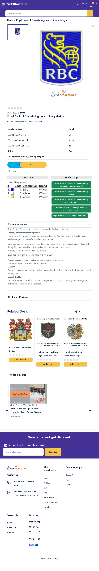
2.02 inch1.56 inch (19, 145)
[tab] (17, 32)
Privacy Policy (49, 497)
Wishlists (47, 483)
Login (67, 480)
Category (10, 532)
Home (9, 522)
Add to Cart (21, 359)
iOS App (34, 527)
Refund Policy (48, 507)
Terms (49, 558)
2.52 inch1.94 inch (19, 134)
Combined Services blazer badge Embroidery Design (48, 354)
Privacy (43, 558)
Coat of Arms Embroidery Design (20, 349)
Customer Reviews (18, 297)
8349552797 (19, 485)
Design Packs (12, 527)
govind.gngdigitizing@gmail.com (26, 495)
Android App (35, 532)
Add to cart (49, 164)
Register (68, 484)
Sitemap (55, 558)
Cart (45, 488)
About (46, 478)
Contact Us (69, 475)
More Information (17, 224)
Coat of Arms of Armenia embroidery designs (74, 354)
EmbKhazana (17, 4)
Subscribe (53, 452)
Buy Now (20, 164)
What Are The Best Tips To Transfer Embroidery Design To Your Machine (26, 410)
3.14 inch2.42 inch (19, 140)
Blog (45, 493)
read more (15, 416)
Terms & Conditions (51, 502)
